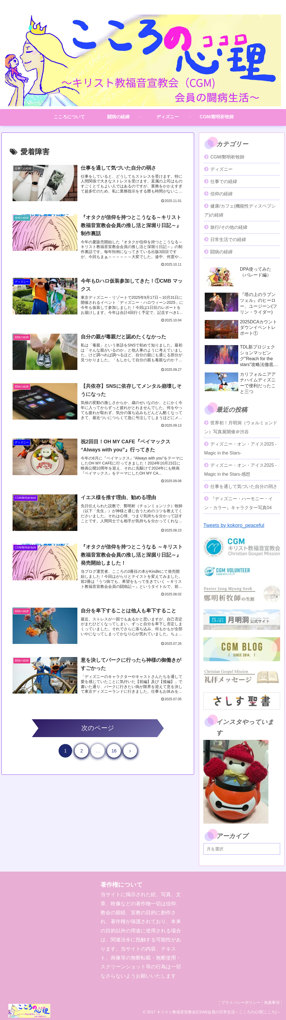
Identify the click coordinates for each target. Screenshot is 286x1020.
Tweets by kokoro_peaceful (233, 525)
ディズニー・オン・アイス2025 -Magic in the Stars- (240, 448)
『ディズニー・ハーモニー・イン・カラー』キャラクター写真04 (238, 503)
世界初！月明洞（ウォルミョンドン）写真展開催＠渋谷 (240, 427)
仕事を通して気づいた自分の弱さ (243, 486)
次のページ (97, 735)
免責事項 (270, 1002)
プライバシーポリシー (237, 1002)
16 (113, 758)
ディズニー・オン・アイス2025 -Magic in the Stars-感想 (240, 470)
